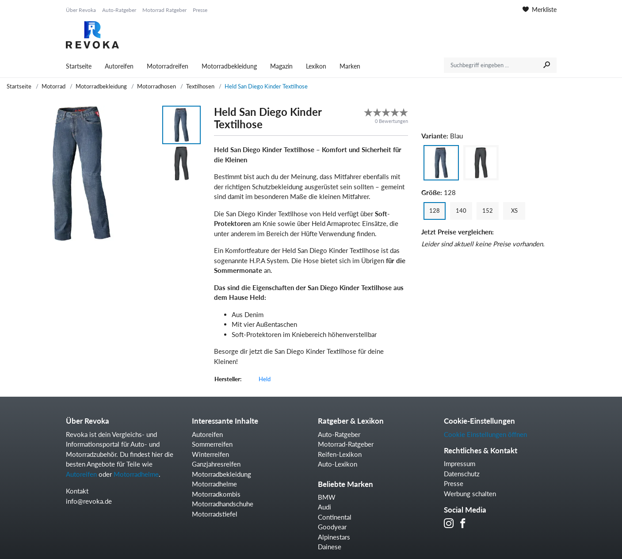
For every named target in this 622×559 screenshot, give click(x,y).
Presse (200, 10)
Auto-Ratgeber (119, 10)
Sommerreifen (212, 444)
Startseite (79, 66)
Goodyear (332, 527)
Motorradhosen (156, 86)
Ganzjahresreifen (216, 464)
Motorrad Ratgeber (164, 10)
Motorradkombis (216, 494)
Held (265, 379)
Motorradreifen (167, 66)
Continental (334, 517)
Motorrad (53, 86)
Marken (350, 66)
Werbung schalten (470, 494)
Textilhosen (200, 86)
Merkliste (540, 9)
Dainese (329, 547)
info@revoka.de (89, 501)
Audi (324, 507)
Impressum (459, 463)
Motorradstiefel (214, 514)
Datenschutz (462, 474)
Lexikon (316, 66)
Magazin (281, 66)
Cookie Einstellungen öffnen (485, 434)
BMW (327, 497)
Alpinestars (334, 537)
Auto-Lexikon (337, 464)
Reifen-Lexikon (340, 454)
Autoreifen (119, 66)
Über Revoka (81, 10)
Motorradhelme (136, 474)
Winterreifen (210, 454)
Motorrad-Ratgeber (346, 444)
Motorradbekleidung (229, 66)
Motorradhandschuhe (222, 504)
